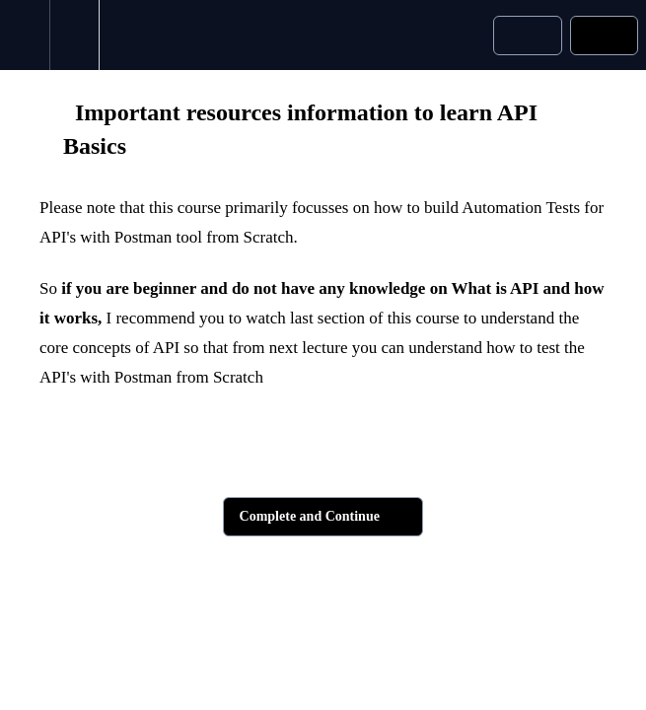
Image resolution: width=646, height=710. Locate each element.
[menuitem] (74, 35)
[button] (24, 35)
